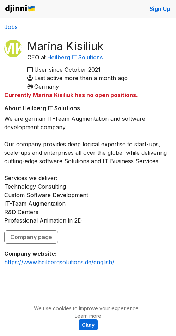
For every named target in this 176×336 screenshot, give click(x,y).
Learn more (88, 316)
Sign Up (160, 8)
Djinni (20, 9)
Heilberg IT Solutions (75, 57)
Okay (88, 325)
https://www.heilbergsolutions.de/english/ (59, 262)
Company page (31, 237)
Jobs (11, 26)
